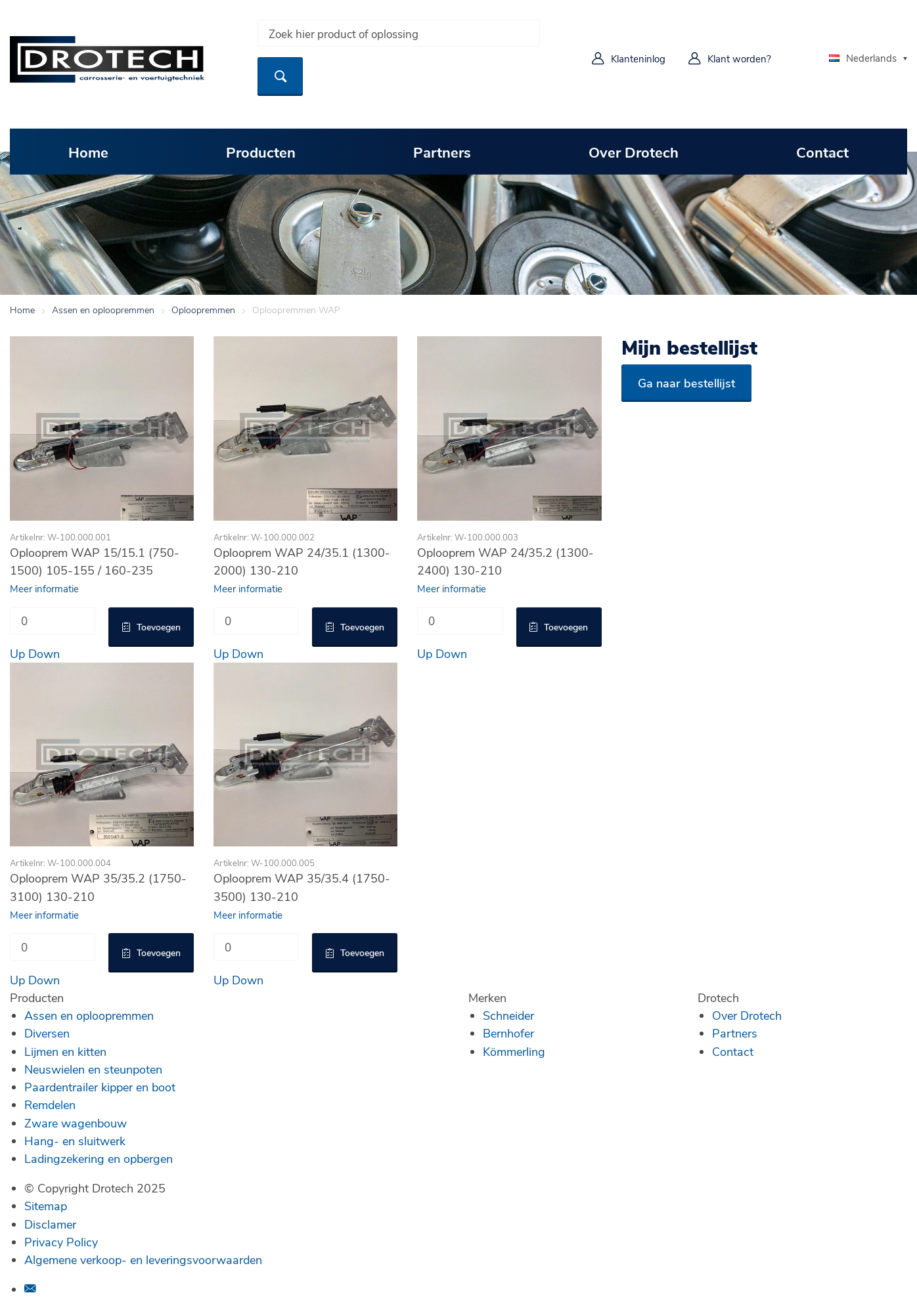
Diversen (47, 1033)
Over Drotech (634, 152)
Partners (442, 152)
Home (88, 152)
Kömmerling (514, 1051)
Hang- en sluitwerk (74, 1140)
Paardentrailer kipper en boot (99, 1087)
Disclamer (50, 1224)
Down (44, 653)
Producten (261, 152)
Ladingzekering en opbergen (98, 1158)
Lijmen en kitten (65, 1051)
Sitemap (45, 1205)
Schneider (508, 1015)
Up (17, 653)
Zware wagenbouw (75, 1123)
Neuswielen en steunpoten (93, 1069)
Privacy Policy (61, 1242)
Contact (822, 152)
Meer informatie (44, 588)
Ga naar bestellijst (686, 383)
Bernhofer (508, 1033)
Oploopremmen (203, 309)
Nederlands (863, 57)
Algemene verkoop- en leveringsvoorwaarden (143, 1259)
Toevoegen (159, 627)
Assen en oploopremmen (103, 309)
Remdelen (50, 1104)
